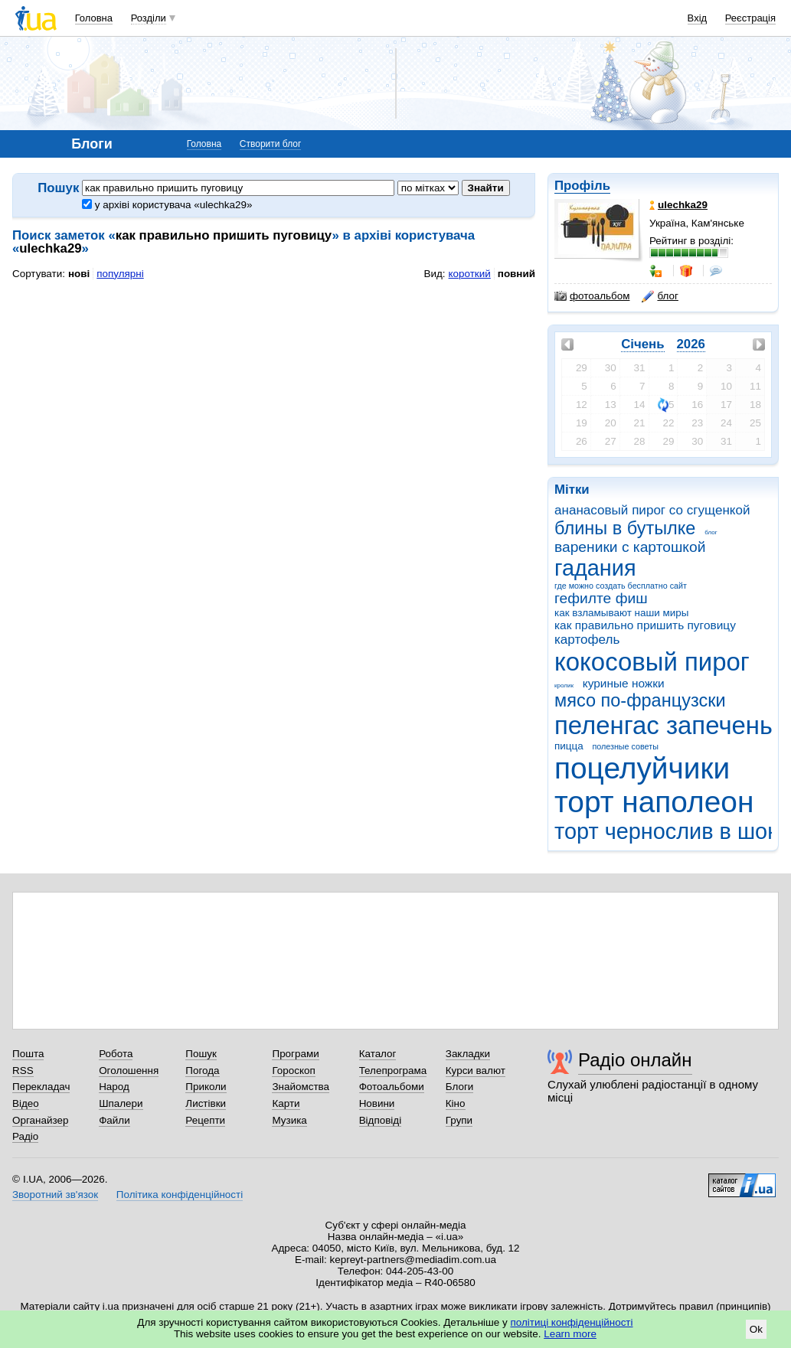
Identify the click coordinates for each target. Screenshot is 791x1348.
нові (79, 273)
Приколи (205, 1086)
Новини (377, 1103)
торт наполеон (653, 801)
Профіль (582, 185)
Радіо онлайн (635, 1059)
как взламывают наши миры (621, 613)
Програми (295, 1053)
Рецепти (205, 1120)
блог (710, 532)
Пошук (201, 1053)
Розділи (148, 18)
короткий (470, 273)
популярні (119, 273)
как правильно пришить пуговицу (645, 625)
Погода (202, 1070)
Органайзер (40, 1120)
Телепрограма (393, 1070)
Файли (114, 1120)
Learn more (570, 1334)
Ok (756, 1329)
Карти (285, 1103)
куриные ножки (624, 683)
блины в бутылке (624, 528)
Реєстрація (750, 18)
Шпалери (120, 1103)
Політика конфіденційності (179, 1194)
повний (516, 273)
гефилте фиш (601, 598)
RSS (23, 1070)
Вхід (698, 18)
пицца (568, 746)
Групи (459, 1120)
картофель (586, 639)
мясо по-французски (640, 700)
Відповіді (380, 1120)
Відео (25, 1103)
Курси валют (475, 1070)
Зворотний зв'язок (55, 1194)
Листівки (205, 1103)
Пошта (28, 1053)
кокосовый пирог (652, 662)
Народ (114, 1086)
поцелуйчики (642, 768)
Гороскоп (293, 1070)
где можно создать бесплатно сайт (620, 585)
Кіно (456, 1103)
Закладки (468, 1053)
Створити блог (271, 144)
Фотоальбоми (391, 1086)
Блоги (460, 1086)
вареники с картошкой (629, 547)
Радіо (25, 1136)
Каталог (378, 1053)
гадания (595, 568)
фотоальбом (591, 296)
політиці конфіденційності (572, 1322)
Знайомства (300, 1086)
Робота (115, 1053)
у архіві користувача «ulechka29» (167, 205)
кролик (564, 685)
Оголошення (129, 1070)
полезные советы (625, 746)
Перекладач (41, 1086)
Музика (289, 1120)
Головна (94, 18)
